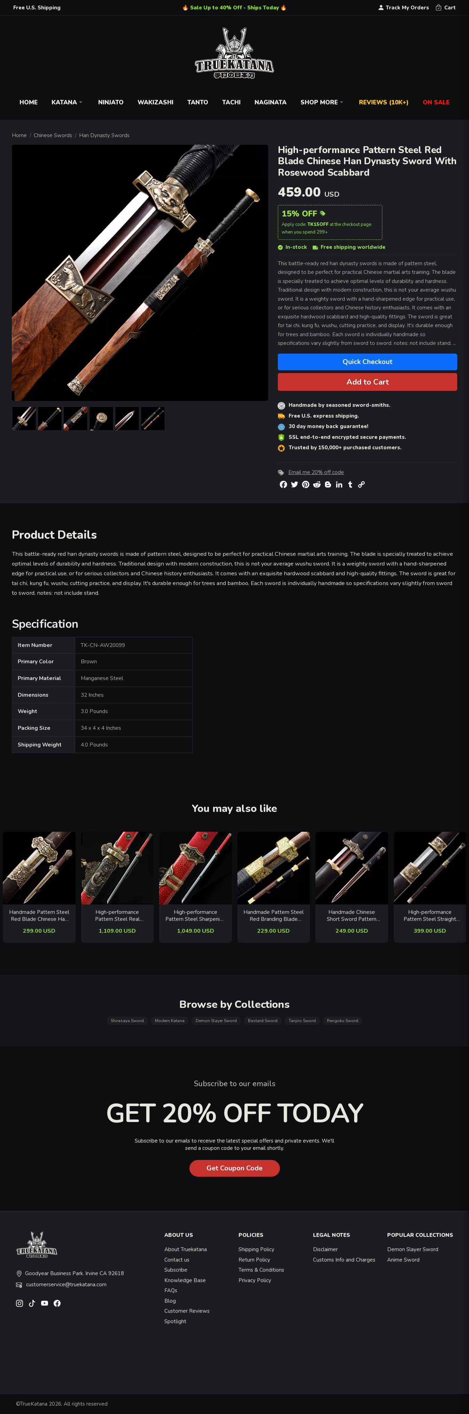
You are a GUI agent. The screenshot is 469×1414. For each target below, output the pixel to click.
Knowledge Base (185, 1280)
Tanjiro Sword (302, 1021)
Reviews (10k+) (384, 102)
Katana (68, 102)
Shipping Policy (256, 1249)
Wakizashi (155, 102)
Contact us (176, 1259)
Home (28, 102)
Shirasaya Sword (127, 1021)
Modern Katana (170, 1021)
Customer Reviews (187, 1311)
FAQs (170, 1290)
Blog (170, 1300)
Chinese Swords (53, 135)
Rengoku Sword (342, 1021)
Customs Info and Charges (344, 1259)
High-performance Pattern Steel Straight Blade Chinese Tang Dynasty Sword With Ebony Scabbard (430, 916)
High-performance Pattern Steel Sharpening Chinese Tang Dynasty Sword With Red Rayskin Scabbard (195, 916)
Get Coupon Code (234, 1168)
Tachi (231, 102)
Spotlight (175, 1321)
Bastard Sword (263, 1021)
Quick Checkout (367, 361)
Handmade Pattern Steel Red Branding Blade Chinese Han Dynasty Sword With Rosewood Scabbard (273, 916)
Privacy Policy (255, 1280)
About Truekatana (185, 1249)
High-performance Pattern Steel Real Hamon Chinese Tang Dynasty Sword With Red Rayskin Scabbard (117, 916)
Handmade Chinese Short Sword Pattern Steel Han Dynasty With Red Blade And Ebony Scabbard (351, 916)
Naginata (271, 102)
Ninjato (111, 102)
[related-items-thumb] (39, 867)
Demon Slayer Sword (216, 1021)
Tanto (197, 102)
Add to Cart (367, 382)
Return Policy (254, 1259)
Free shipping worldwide (349, 247)
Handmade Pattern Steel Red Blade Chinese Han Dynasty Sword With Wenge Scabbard (39, 916)
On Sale (436, 102)
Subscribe (175, 1269)
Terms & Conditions (261, 1269)
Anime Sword (403, 1259)
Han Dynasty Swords (104, 135)
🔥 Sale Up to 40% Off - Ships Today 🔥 (234, 7)
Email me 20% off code (316, 472)
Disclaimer (325, 1249)
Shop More (322, 102)
